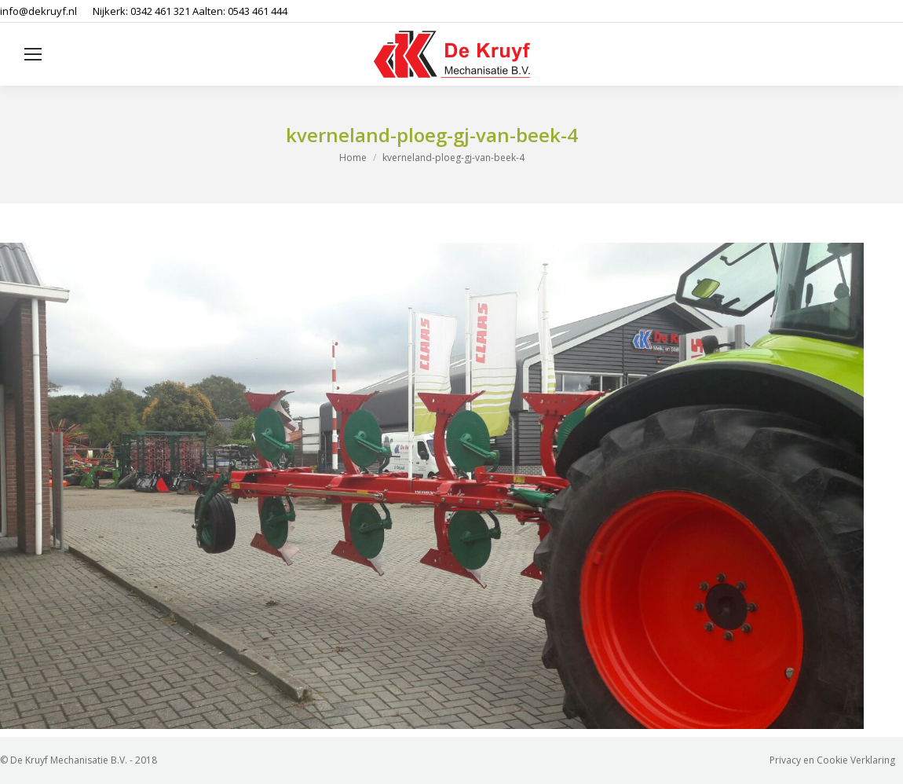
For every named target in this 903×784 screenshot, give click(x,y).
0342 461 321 (160, 11)
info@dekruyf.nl (38, 11)
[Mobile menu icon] (33, 54)
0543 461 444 (257, 11)
